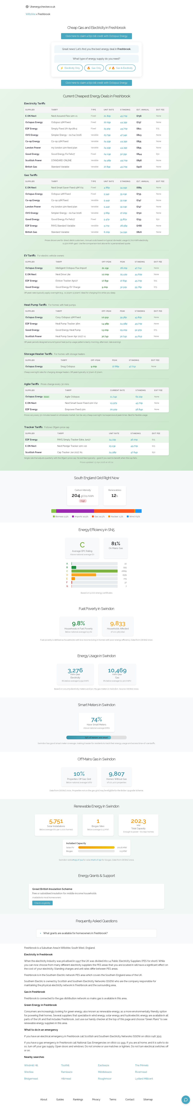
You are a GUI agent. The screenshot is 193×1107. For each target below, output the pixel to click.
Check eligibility (42, 912)
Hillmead (66, 1088)
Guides (60, 1099)
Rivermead (141, 1081)
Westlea (28, 1081)
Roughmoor (104, 1088)
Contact (129, 1099)
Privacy (96, 1099)
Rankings (78, 1099)
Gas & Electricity (73, 77)
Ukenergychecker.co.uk (40, 6)
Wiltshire (30, 14)
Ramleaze (66, 1081)
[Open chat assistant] (186, 1100)
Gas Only (97, 68)
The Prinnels (142, 1074)
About (43, 1099)
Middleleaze (105, 1081)
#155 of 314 (78, 869)
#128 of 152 (96, 869)
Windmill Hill (31, 1074)
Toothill (65, 1074)
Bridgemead (31, 1088)
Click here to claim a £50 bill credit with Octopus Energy (96, 36)
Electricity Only (71, 68)
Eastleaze (103, 1074)
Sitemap (148, 1099)
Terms (112, 1099)
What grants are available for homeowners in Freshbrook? (75, 942)
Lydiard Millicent (144, 1088)
